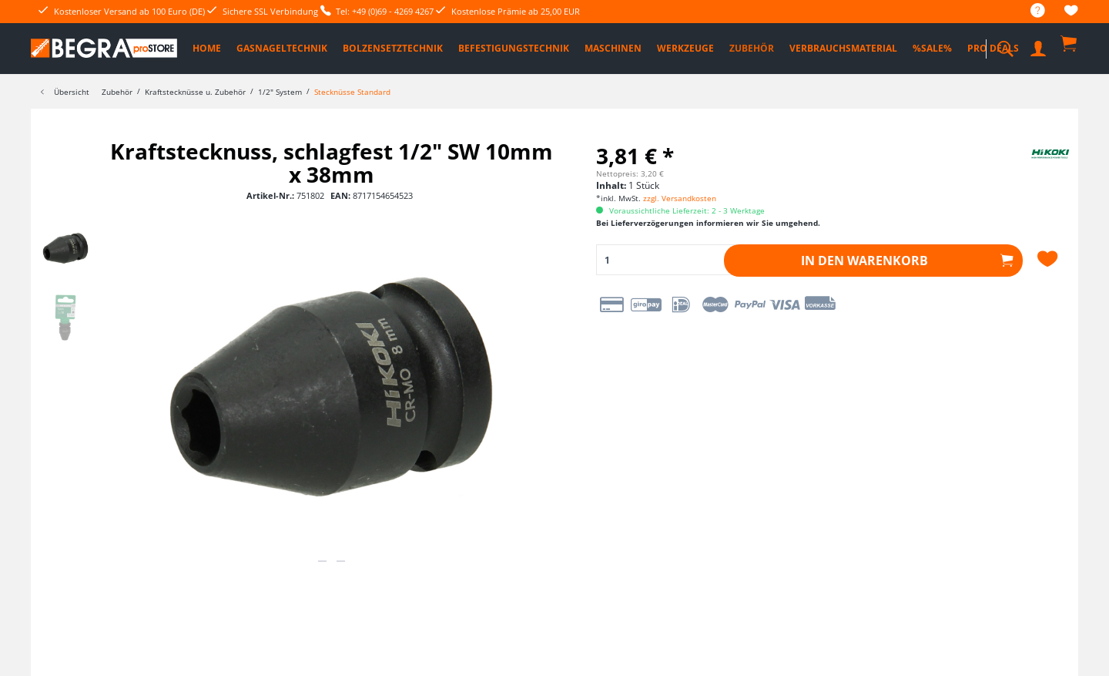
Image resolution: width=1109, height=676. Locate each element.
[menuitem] (1030, 11)
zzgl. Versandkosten (679, 198)
